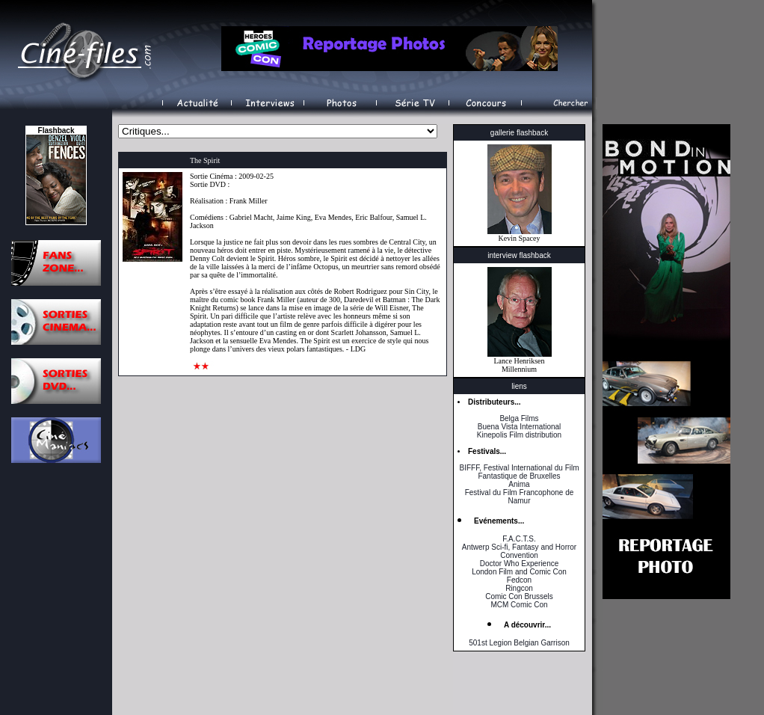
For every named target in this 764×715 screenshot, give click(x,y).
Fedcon (519, 580)
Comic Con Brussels (519, 596)
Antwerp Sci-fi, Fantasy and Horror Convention (519, 551)
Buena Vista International (519, 427)
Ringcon (519, 588)
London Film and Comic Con (519, 572)
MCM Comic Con (518, 605)
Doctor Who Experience (519, 563)
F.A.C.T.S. (518, 539)
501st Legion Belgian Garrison (519, 643)
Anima (518, 484)
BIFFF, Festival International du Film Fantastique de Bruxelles (519, 472)
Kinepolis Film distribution (519, 435)
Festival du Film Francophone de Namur (519, 496)
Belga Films (518, 418)
